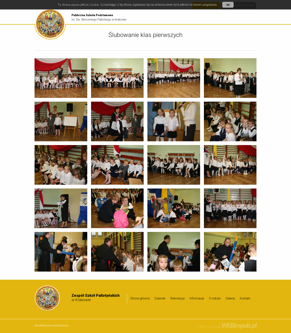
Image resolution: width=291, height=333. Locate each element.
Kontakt (245, 298)
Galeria (248, 16)
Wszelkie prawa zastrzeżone (51, 325)
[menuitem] (157, 16)
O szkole (231, 16)
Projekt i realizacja (226, 326)
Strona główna (156, 16)
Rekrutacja (193, 16)
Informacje (212, 16)
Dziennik (176, 16)
